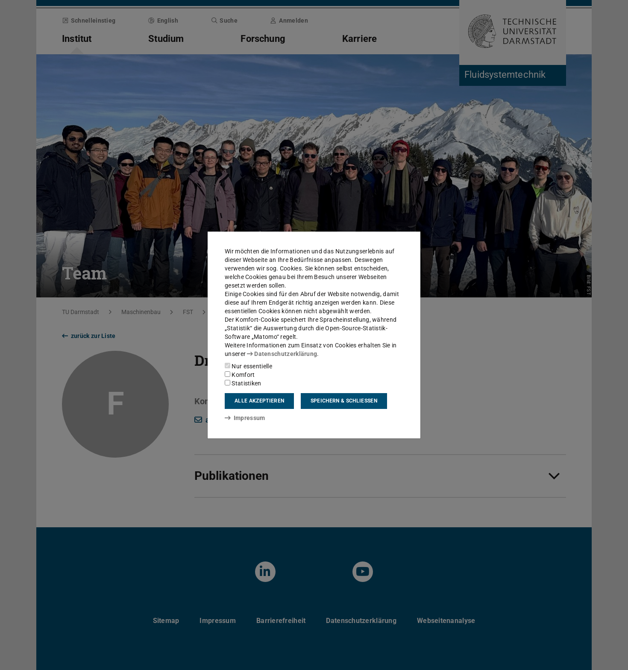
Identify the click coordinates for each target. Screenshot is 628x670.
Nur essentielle (248, 366)
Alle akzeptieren (259, 401)
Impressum (245, 417)
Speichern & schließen (344, 401)
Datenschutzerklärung (282, 353)
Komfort (240, 374)
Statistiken (243, 383)
